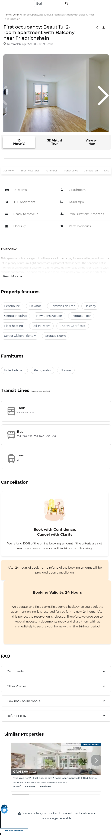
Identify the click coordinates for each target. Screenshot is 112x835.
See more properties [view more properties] (14, 831)
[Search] (51, 3)
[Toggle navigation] (105, 3)
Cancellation (91, 170)
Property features (29, 170)
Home (7, 14)
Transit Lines (71, 170)
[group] (56, 767)
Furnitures (51, 170)
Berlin (16, 14)
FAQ (106, 170)
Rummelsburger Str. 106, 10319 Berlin (30, 44)
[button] (96, 760)
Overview (8, 170)
